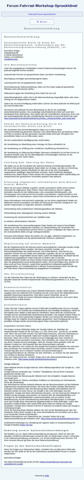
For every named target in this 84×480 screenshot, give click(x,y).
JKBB (47, 476)
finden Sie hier (26, 425)
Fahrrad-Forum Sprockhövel (42, 14)
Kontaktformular (11, 59)
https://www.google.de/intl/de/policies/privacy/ (37, 359)
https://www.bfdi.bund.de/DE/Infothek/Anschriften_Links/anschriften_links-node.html (39, 118)
